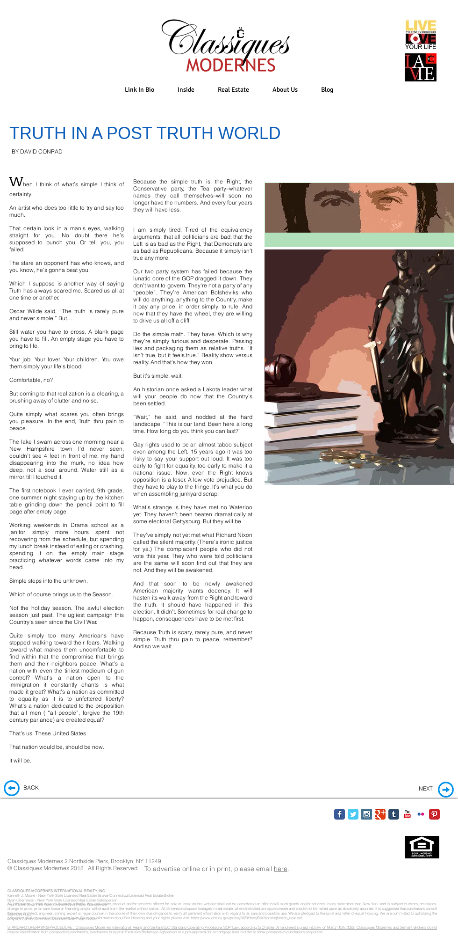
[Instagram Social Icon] (366, 814)
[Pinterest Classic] (434, 814)
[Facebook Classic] (339, 814)
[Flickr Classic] (420, 814)
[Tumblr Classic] (393, 814)
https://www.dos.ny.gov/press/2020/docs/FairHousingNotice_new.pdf (247, 918)
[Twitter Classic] (353, 814)
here (280, 868)
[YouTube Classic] (407, 814)
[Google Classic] (380, 814)
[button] (186, 89)
